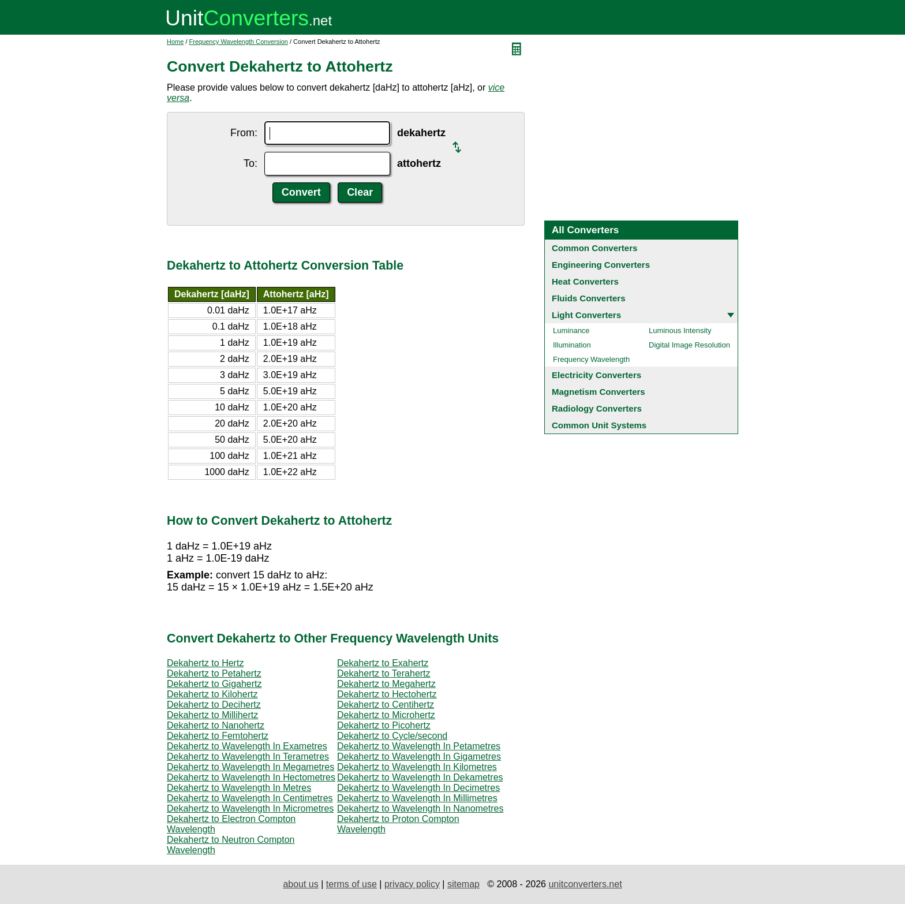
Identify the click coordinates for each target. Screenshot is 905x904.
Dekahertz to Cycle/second (392, 736)
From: (243, 133)
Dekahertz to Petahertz (214, 673)
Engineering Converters (601, 265)
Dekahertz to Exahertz (382, 663)
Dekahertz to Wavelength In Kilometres (417, 767)
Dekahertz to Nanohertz (215, 725)
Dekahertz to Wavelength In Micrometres (250, 808)
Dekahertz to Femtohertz (217, 736)
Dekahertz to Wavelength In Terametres (248, 756)
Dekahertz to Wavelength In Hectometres (251, 777)
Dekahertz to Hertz (205, 663)
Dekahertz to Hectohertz (387, 694)
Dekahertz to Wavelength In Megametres (250, 767)
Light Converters (586, 315)
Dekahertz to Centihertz (385, 704)
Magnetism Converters (598, 392)
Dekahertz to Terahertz (384, 673)
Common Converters (594, 248)
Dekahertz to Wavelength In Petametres (418, 746)
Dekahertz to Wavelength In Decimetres (418, 788)
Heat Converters (585, 281)
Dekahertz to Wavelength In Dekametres (420, 777)
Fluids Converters (589, 298)
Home (175, 41)
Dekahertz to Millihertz (212, 715)
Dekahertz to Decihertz (214, 704)
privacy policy (412, 884)
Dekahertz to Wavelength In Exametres (247, 746)
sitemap (463, 884)
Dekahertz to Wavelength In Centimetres (250, 798)
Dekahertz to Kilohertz (212, 694)
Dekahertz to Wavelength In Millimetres (417, 798)
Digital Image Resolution (689, 345)
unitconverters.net (585, 884)
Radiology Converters (597, 408)
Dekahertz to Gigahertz (214, 684)
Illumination (572, 345)
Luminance (571, 330)
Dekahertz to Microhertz (386, 715)
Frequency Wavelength (591, 359)
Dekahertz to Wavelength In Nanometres (420, 808)
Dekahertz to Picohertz (384, 725)
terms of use (351, 884)
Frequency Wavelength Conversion (238, 41)
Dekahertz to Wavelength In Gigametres (419, 756)
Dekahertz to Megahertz (386, 684)
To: (250, 163)
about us (300, 884)
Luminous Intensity (680, 330)
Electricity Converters (596, 375)
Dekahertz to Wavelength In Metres (239, 788)
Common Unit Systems (599, 425)
